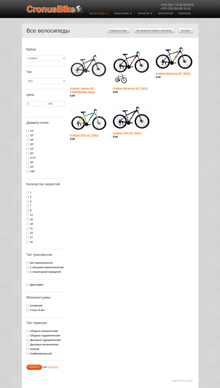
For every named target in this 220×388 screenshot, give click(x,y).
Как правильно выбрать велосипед (154, 30)
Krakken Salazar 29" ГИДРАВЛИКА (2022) (82, 90)
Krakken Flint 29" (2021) (84, 135)
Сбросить (53, 366)
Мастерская (165, 13)
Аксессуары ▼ (123, 13)
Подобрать (34, 367)
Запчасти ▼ (145, 13)
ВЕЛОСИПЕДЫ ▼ (98, 13)
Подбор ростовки (118, 30)
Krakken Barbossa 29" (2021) (130, 88)
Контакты (185, 13)
